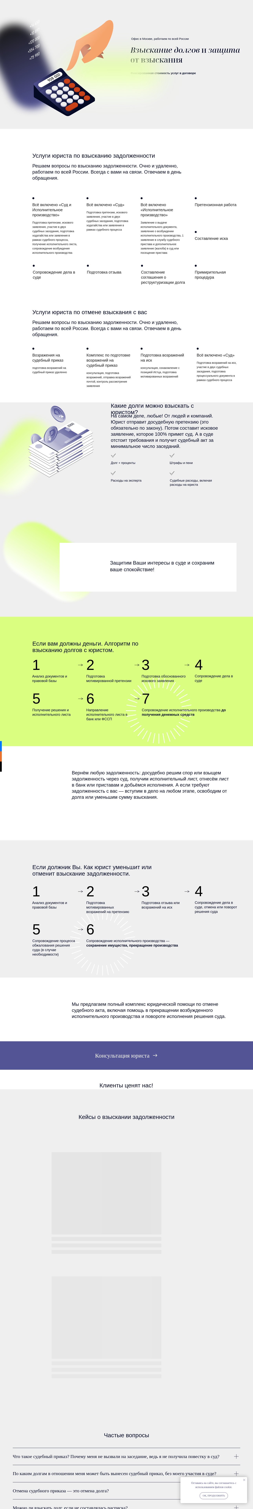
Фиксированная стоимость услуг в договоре (163, 73)
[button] (126, 1055)
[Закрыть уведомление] (244, 1480)
